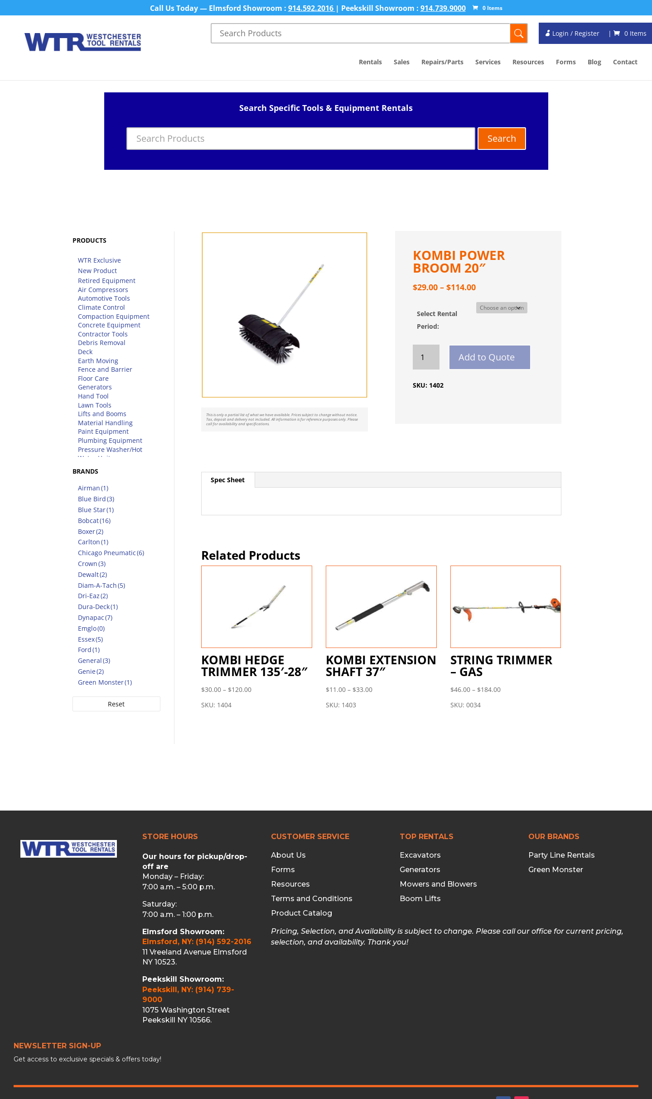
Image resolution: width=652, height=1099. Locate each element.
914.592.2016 (311, 8)
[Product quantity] (426, 357)
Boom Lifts (420, 898)
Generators (420, 869)
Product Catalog (301, 913)
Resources (528, 62)
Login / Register (571, 33)
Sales (402, 62)
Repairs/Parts (442, 62)
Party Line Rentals (561, 855)
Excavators (420, 855)
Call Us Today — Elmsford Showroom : (219, 8)
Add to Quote (487, 357)
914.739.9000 (443, 8)
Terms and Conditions (312, 898)
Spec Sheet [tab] (228, 479)
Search (502, 138)
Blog (594, 62)
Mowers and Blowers (438, 884)
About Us (288, 855)
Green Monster (555, 869)
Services (488, 62)
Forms (566, 62)
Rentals (370, 62)
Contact (625, 62)
